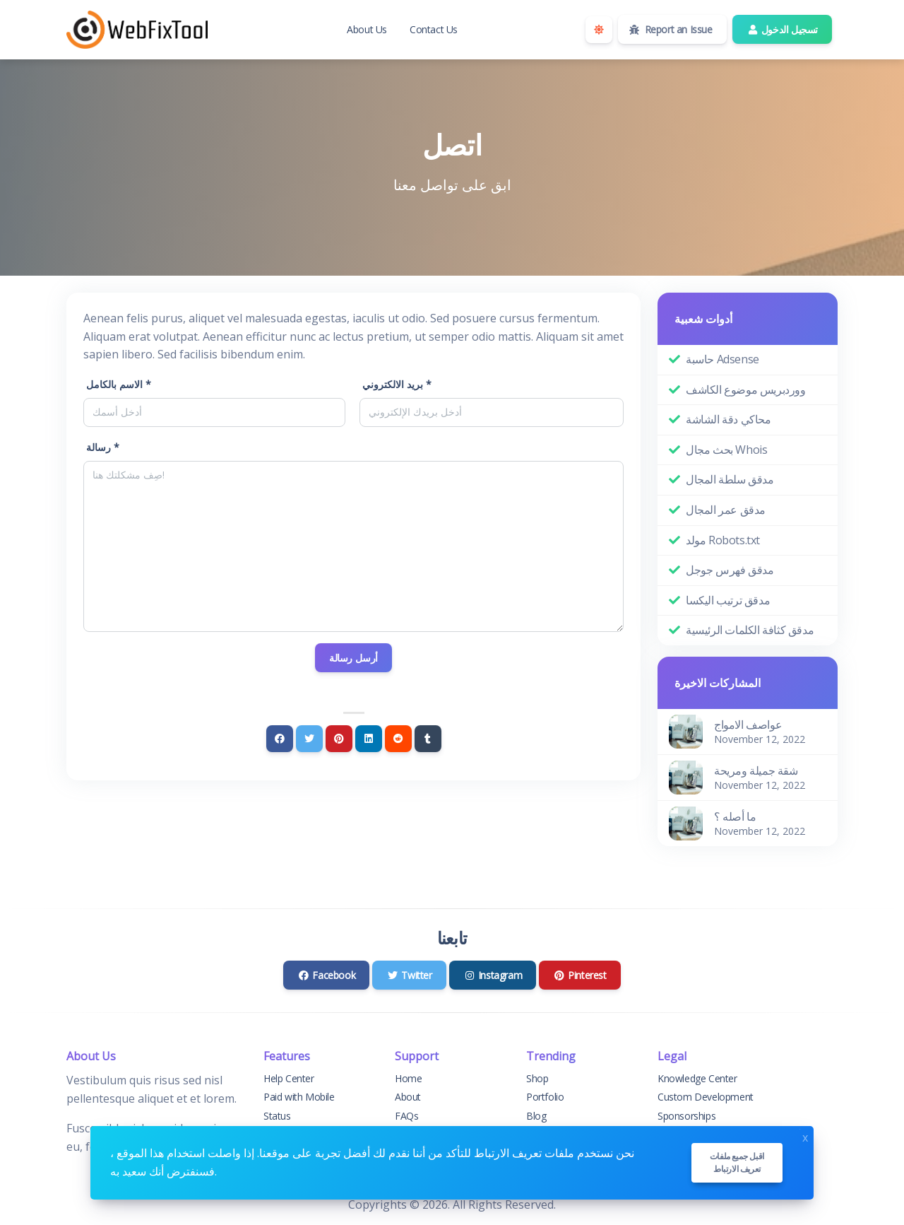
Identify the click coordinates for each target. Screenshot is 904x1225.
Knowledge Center (697, 1078)
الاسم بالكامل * (118, 384)
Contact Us (434, 29)
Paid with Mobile (299, 1096)
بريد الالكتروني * (397, 384)
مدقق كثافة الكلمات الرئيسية (750, 630)
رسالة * (102, 447)
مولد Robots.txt (723, 540)
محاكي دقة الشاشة (728, 419)
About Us (367, 29)
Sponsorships (686, 1116)
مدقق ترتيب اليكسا (728, 600)
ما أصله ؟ (735, 816)
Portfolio (545, 1096)
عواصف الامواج (748, 724)
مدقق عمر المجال (726, 509)
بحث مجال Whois (726, 449)
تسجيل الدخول (782, 29)
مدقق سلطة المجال (730, 479)
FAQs (406, 1116)
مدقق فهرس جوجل (729, 570)
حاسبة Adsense (722, 359)
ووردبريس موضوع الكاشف (746, 389)
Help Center (288, 1078)
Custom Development (706, 1096)
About (408, 1096)
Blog (536, 1116)
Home (408, 1078)
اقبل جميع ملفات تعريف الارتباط (737, 1162)
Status (277, 1116)
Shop (537, 1078)
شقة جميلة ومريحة (756, 770)
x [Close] (805, 1136)
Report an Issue (671, 29)
